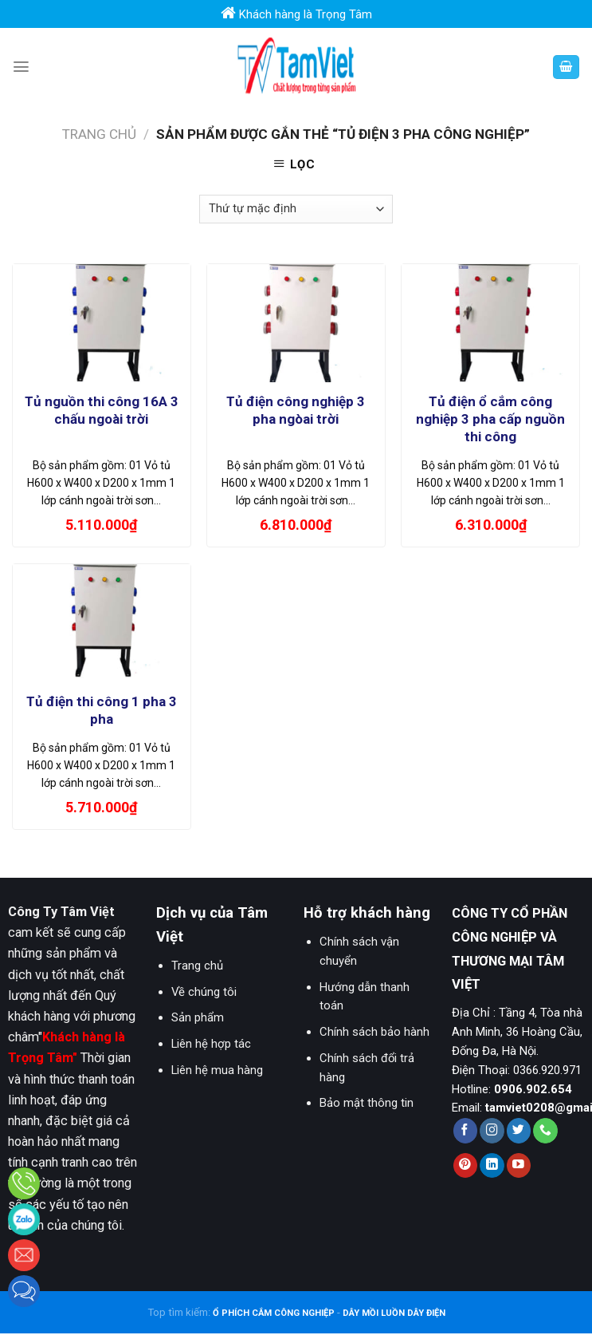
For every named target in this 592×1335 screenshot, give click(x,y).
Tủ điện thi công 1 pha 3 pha (101, 710)
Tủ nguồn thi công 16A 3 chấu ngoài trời (101, 410)
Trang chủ (99, 134)
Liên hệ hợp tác (211, 1044)
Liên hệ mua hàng (217, 1070)
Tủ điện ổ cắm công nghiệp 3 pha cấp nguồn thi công (490, 418)
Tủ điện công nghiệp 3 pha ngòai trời (295, 410)
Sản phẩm (197, 1017)
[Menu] (21, 66)
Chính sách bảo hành (374, 1032)
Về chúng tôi (204, 992)
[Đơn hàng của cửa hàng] (295, 209)
